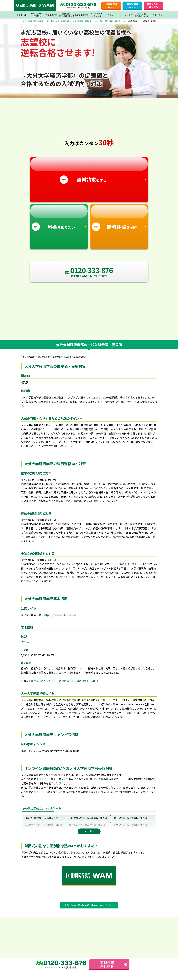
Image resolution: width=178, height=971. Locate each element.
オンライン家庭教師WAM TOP (32, 21)
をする (89, 170)
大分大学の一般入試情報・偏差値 (107, 21)
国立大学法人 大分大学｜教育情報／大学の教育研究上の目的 (65, 681)
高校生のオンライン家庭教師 (58, 21)
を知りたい (59, 218)
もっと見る (89, 831)
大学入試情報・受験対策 (82, 21)
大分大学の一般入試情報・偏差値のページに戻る (89, 905)
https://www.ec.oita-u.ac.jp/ (59, 615)
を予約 (119, 218)
